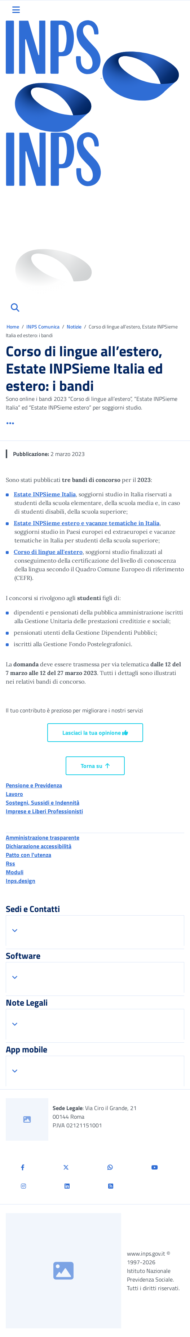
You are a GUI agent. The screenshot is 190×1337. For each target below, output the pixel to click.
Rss (10, 863)
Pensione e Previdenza (34, 785)
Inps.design (20, 880)
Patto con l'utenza (28, 854)
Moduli (14, 872)
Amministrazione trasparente (42, 837)
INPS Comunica (43, 326)
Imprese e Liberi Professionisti (44, 811)
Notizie (74, 326)
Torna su (95, 765)
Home (13, 326)
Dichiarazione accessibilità (38, 846)
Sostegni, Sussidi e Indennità (42, 802)
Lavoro (14, 794)
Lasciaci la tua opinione (95, 732)
